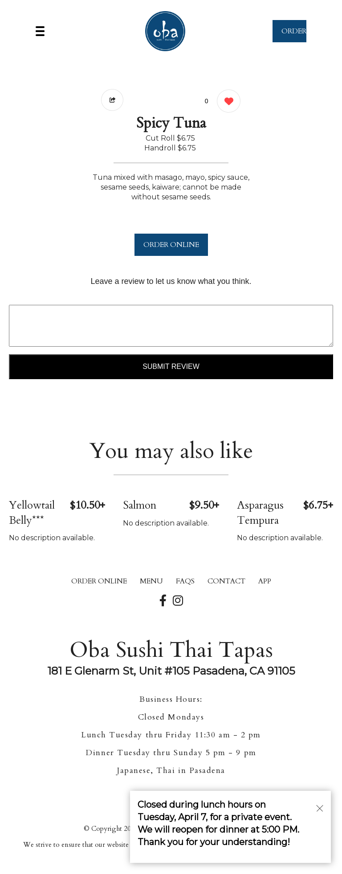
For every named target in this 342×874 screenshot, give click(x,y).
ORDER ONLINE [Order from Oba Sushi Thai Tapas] (99, 581)
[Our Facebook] (163, 601)
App (264, 581)
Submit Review (171, 366)
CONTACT (226, 581)
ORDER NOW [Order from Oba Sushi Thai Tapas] (293, 34)
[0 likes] (226, 102)
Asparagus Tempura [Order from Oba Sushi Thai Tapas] (260, 513)
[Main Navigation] (40, 31)
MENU (151, 581)
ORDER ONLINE (171, 245)
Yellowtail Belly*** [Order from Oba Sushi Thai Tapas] (32, 513)
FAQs (185, 581)
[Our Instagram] (178, 601)
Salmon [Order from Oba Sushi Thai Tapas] (139, 505)
